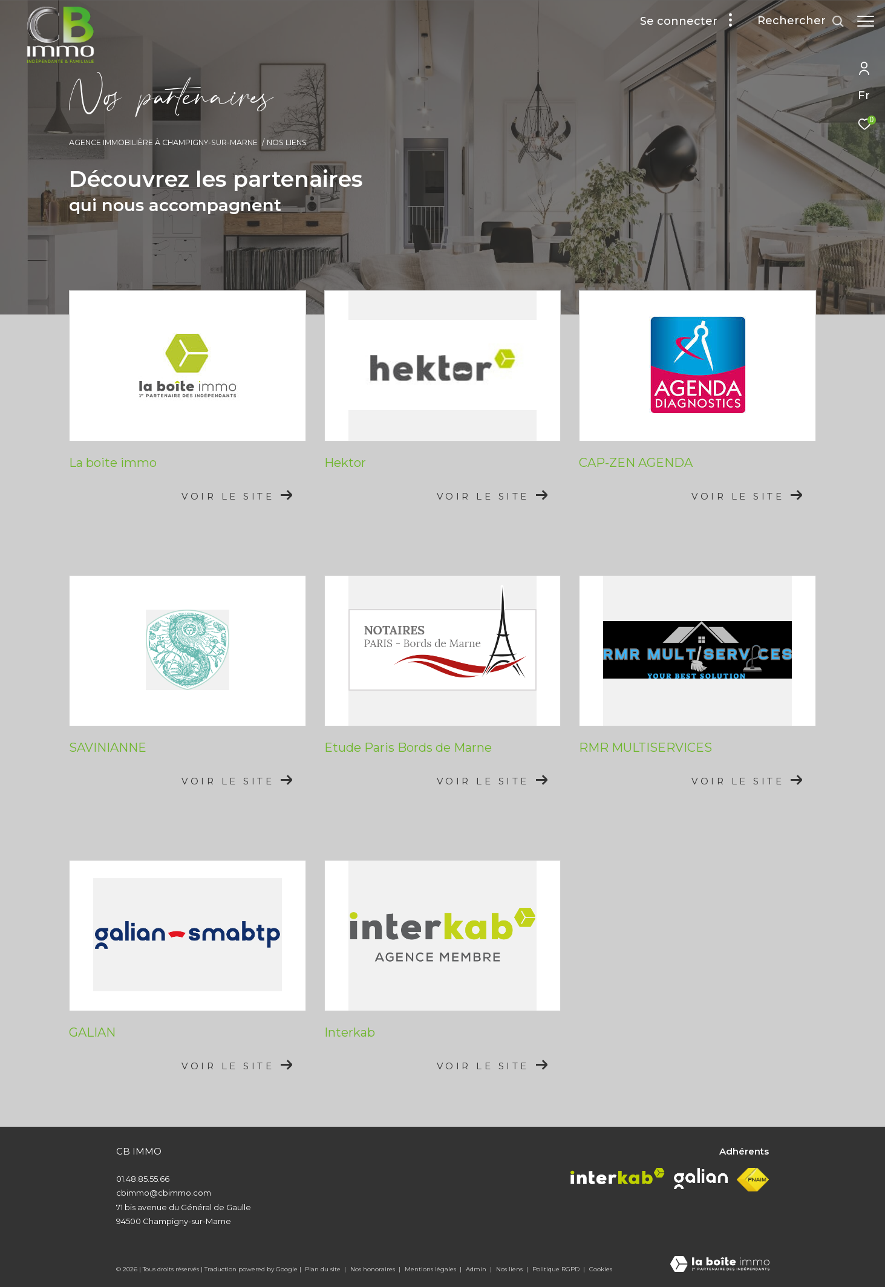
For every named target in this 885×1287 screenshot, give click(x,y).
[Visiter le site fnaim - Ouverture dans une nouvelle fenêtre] (753, 1180)
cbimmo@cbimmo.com (163, 1192)
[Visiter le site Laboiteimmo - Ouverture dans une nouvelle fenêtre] (719, 1265)
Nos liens (510, 1269)
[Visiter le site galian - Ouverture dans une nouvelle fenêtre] (701, 1178)
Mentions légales (431, 1269)
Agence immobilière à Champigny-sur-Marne (163, 142)
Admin (477, 1269)
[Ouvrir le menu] (865, 21)
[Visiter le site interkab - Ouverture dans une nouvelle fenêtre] (617, 1176)
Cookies (600, 1269)
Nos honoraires (373, 1269)
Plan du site (323, 1269)
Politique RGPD (556, 1269)
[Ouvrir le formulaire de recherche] (794, 21)
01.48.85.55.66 (142, 1179)
